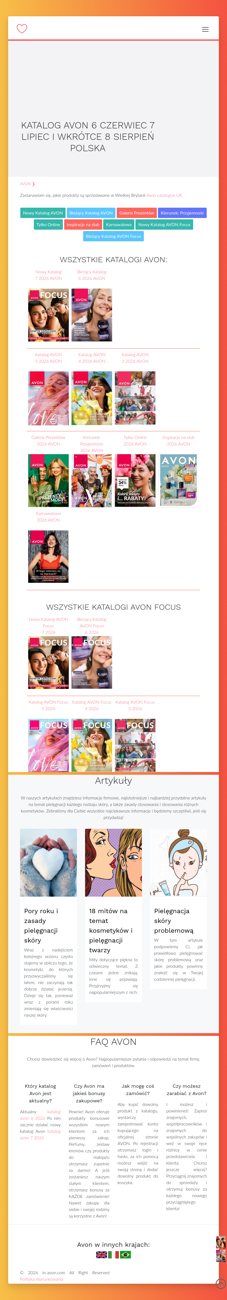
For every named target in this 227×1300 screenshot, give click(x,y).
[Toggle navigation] (205, 29)
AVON (25, 183)
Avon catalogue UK (164, 195)
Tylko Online (48, 224)
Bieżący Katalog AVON (91, 212)
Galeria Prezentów (136, 212)
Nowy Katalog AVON (43, 212)
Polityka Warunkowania (41, 1279)
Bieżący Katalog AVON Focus (113, 236)
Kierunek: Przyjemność (182, 212)
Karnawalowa (119, 224)
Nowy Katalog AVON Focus (164, 224)
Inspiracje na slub (83, 224)
